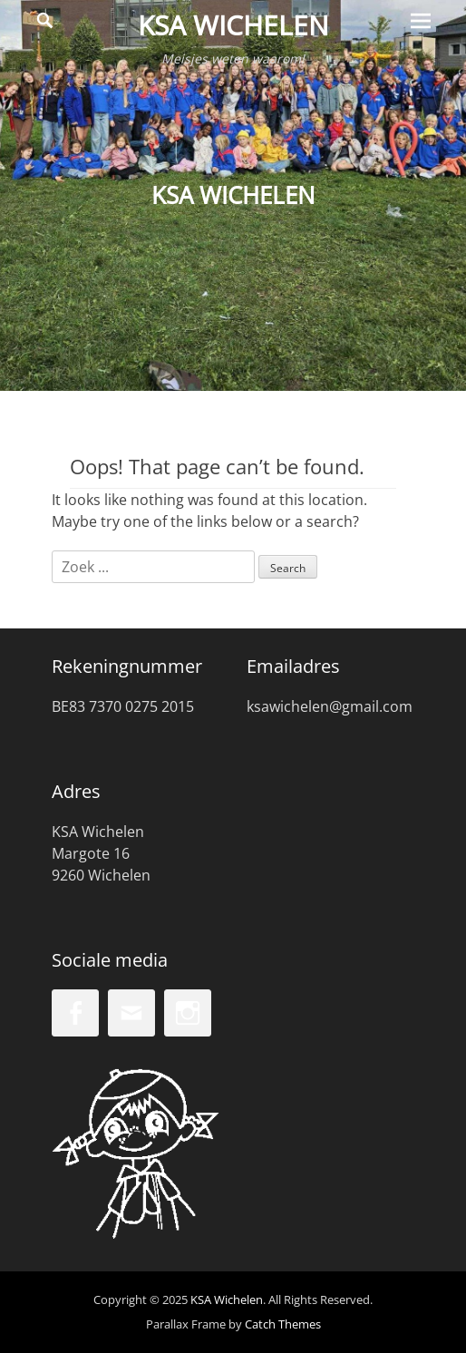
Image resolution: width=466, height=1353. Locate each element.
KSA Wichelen (233, 25)
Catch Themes (283, 1324)
